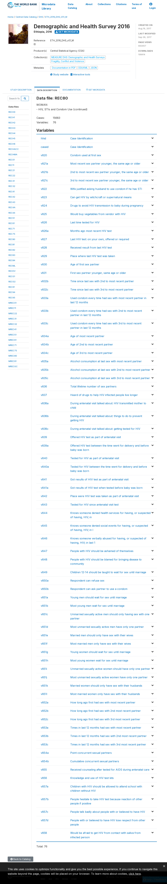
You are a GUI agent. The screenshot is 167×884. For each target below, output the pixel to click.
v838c (44, 428)
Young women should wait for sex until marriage (100, 652)
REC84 (11, 260)
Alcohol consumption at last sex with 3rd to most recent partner (110, 378)
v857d (44, 820)
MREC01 (12, 302)
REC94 (11, 292)
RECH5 (11, 138)
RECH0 (11, 112)
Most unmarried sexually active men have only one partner (107, 626)
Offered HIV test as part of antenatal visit (95, 437)
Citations (121, 4)
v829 (44, 256)
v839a (44, 445)
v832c (44, 289)
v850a (44, 580)
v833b (44, 310)
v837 (44, 395)
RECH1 (11, 117)
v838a (44, 403)
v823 (44, 197)
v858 (44, 832)
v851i (44, 668)
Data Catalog (72, 6)
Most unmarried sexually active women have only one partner (109, 677)
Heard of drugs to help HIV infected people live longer (104, 395)
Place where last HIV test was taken (92, 256)
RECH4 (11, 133)
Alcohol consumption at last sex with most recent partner (106, 361)
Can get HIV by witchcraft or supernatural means (101, 197)
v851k (44, 685)
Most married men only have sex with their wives (100, 643)
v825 (44, 214)
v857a (44, 786)
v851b (44, 605)
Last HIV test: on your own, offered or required (99, 239)
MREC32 (12, 324)
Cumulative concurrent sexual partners (94, 761)
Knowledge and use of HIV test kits (92, 778)
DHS (41, 17)
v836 (44, 386)
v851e (44, 635)
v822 (44, 189)
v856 (44, 778)
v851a (44, 597)
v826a (44, 231)
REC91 (11, 287)
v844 (44, 513)
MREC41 (12, 329)
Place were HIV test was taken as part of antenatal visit (104, 496)
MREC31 (12, 318)
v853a (44, 727)
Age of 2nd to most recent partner (91, 344)
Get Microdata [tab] (95, 89)
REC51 (11, 218)
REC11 (11, 165)
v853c (44, 744)
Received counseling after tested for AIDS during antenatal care (109, 769)
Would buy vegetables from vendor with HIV (98, 214)
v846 (44, 538)
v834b (45, 344)
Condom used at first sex (85, 155)
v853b (44, 736)
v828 (44, 247)
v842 (44, 496)
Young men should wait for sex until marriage (98, 597)
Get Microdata (67, 31)
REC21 (11, 170)
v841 (44, 479)
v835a (44, 361)
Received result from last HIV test (91, 247)
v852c (44, 719)
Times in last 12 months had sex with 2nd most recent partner (108, 736)
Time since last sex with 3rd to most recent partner (101, 289)
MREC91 (12, 361)
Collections (104, 4)
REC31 (11, 181)
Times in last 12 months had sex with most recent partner (105, 727)
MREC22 (12, 313)
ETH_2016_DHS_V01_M (56, 17)
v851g (44, 652)
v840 (44, 458)
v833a (44, 298)
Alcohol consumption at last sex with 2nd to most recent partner (110, 369)
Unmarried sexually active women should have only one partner (110, 668)
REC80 (11, 239)
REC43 (11, 202)
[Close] (164, 866)
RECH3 (11, 128)
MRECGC (13, 366)
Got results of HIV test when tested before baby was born (106, 487)
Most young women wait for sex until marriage (99, 660)
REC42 (11, 196)
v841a (44, 487)
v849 (44, 572)
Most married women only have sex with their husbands (105, 694)
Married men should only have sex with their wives (101, 635)
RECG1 (11, 276)
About (89, 4)
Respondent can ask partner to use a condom (98, 589)
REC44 (11, 212)
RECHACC (13, 149)
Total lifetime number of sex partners (93, 386)
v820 (44, 155)
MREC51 (12, 334)
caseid (44, 147)
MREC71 (12, 345)
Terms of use (137, 6)
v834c (45, 353)
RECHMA (12, 154)
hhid (43, 138)
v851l (44, 694)
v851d (44, 626)
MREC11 (12, 308)
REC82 (11, 250)
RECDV (11, 271)
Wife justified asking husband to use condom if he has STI (106, 189)
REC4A (11, 207)
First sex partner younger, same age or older (98, 273)
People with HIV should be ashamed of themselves (101, 551)
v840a (45, 466)
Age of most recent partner (87, 336)
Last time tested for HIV (84, 222)
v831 (43, 273)
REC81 (11, 244)
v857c (44, 811)
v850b (45, 589)
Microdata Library (48, 6)
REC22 (11, 175)
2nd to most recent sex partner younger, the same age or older (109, 172)
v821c (44, 180)
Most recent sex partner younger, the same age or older (105, 163)
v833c (44, 323)
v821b (44, 172)
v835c (44, 378)
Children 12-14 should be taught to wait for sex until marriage (108, 572)
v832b (44, 281)
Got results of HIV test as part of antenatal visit (99, 479)
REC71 (11, 228)
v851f (44, 643)
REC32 (11, 186)
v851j (44, 677)
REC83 (11, 255)
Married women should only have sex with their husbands (106, 685)
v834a (45, 336)
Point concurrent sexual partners (91, 752)
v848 (44, 559)
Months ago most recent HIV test (91, 231)
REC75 (11, 234)
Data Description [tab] (47, 90)
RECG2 (11, 281)
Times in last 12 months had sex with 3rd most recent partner (108, 744)
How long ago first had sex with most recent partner (102, 702)
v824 (44, 205)
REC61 (11, 223)
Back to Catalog (20, 859)
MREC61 (12, 340)
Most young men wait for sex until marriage (97, 605)
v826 (44, 222)
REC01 (11, 159)
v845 (44, 525)
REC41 (11, 191)
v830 (44, 264)
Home (11, 17)
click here (135, 873)
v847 (44, 551)
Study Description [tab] (20, 90)
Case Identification (81, 138)
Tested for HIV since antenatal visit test (94, 504)
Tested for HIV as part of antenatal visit (94, 458)
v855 (44, 769)
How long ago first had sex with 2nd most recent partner (105, 710)
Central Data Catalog (26, 17)
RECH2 (11, 122)
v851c (44, 614)
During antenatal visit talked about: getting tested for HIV (105, 428)
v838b (45, 416)
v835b (44, 369)
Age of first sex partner (84, 264)
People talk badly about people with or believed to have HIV (107, 811)
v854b (45, 761)
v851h (44, 660)
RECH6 (11, 143)
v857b (45, 799)
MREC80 (12, 355)
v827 (44, 239)
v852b (44, 710)
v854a (45, 752)
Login (152, 6)
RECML (11, 265)
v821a (44, 163)
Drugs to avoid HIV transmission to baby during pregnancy (106, 205)
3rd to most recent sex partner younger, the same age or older (109, 180)
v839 (44, 437)
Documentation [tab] (72, 90)
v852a (44, 702)
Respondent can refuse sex (87, 580)
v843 (44, 504)
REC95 (11, 297)
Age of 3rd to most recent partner (91, 353)
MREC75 (12, 350)
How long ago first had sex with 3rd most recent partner (105, 719)
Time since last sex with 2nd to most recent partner (102, 281)
